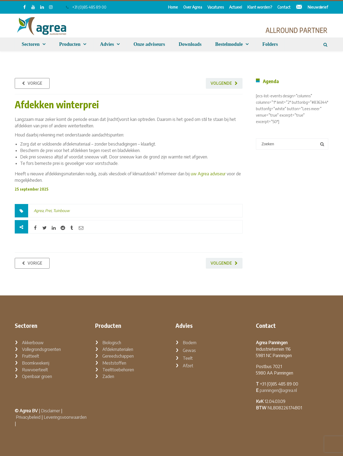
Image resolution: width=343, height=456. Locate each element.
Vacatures (215, 7)
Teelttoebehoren (118, 369)
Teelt (188, 358)
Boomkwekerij (35, 363)
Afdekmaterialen (117, 349)
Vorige (35, 83)
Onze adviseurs (149, 44)
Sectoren (31, 44)
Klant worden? (259, 7)
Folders (270, 44)
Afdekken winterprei (57, 104)
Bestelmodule (229, 44)
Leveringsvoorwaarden (65, 417)
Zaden (108, 376)
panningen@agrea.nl (278, 390)
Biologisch (111, 342)
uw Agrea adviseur (208, 173)
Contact (283, 7)
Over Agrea (192, 7)
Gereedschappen (118, 356)
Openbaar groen (37, 376)
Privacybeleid (28, 417)
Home (173, 7)
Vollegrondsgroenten (41, 349)
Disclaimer (50, 410)
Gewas (189, 350)
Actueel (235, 7)
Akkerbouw (33, 342)
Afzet (188, 365)
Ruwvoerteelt (35, 369)
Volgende (221, 83)
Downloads (190, 44)
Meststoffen (114, 363)
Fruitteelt (30, 356)
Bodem (189, 342)
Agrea (38, 210)
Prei (48, 210)
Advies (107, 44)
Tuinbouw (61, 210)
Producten (70, 44)
